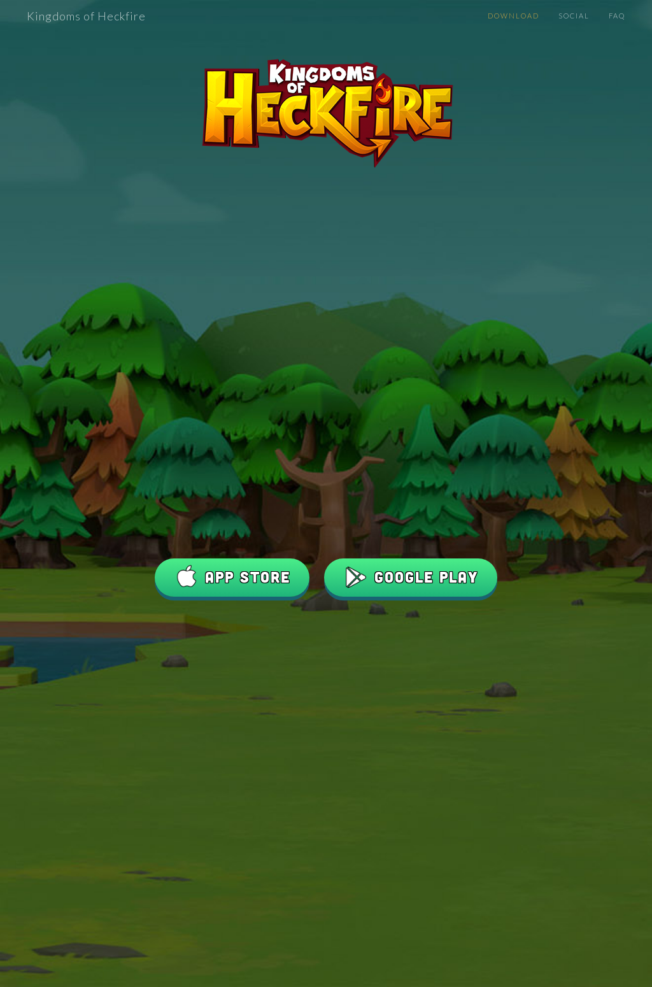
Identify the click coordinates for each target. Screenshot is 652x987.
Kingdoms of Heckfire (86, 16)
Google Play (410, 577)
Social (574, 15)
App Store (232, 577)
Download (513, 15)
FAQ (617, 15)
